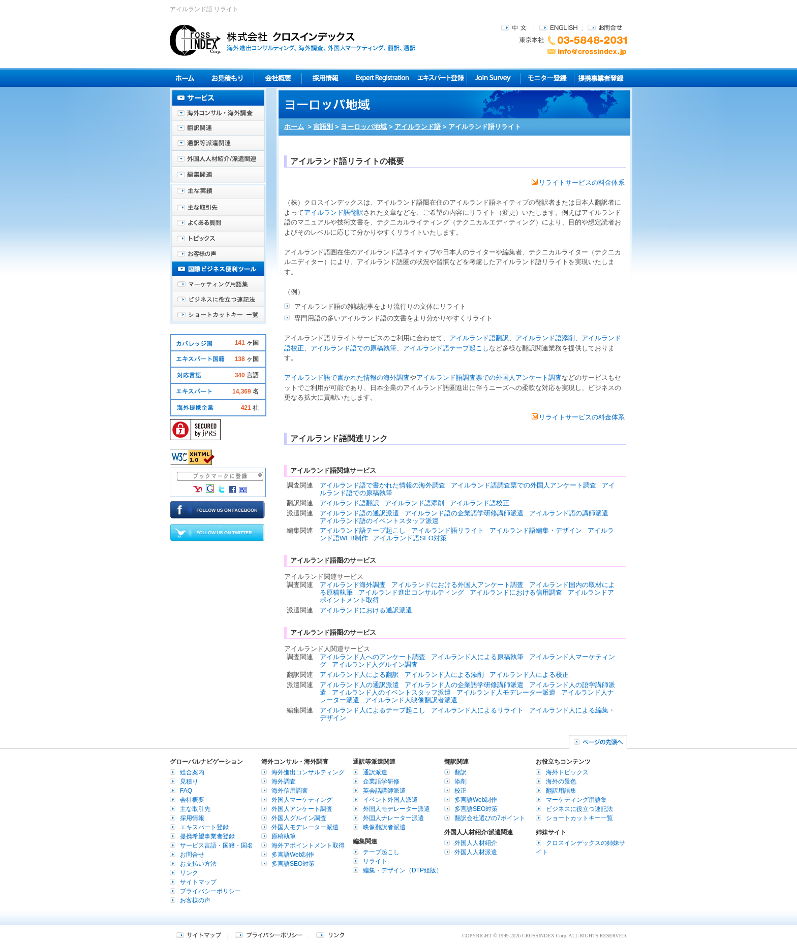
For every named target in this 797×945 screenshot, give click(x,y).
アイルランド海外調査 (353, 585)
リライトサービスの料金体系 (578, 182)
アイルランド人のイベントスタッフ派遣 (391, 692)
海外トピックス (218, 238)
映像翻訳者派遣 (384, 827)
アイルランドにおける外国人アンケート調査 (457, 585)
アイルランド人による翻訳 (359, 674)
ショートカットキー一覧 (218, 314)
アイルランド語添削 (545, 338)
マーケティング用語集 (218, 284)
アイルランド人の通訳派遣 (359, 685)
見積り (227, 78)
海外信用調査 (289, 790)
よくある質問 (218, 223)
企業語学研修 (381, 781)
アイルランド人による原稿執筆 (477, 657)
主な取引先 (218, 208)
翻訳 (460, 772)
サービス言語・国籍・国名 (216, 845)
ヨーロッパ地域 (364, 127)
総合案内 (192, 772)
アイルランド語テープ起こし (446, 348)
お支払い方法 (198, 863)
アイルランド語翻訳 (333, 212)
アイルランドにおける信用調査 (516, 592)
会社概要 (278, 78)
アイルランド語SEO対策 (409, 538)
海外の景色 (561, 781)
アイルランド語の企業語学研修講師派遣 (464, 513)
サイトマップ (198, 882)
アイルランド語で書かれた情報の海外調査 (347, 377)
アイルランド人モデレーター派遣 (506, 692)
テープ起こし (381, 852)
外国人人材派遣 (475, 852)
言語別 (323, 127)
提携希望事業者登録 (207, 836)
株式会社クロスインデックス (293, 40)
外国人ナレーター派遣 (393, 818)
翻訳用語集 (561, 790)
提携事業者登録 (600, 78)
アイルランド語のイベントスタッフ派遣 (379, 521)
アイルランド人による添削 (444, 674)
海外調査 (283, 781)
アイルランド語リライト (447, 530)
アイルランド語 (417, 127)
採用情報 (326, 78)
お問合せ (605, 27)
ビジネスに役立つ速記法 (218, 299)
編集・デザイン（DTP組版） (402, 870)
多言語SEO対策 (293, 863)
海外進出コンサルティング (308, 772)
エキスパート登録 (440, 78)
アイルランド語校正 (479, 503)
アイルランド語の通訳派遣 (359, 513)
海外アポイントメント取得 (308, 845)
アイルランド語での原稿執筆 (353, 348)
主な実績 (218, 193)
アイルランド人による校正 (529, 674)
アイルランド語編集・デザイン (535, 530)
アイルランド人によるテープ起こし (372, 710)
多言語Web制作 (292, 854)
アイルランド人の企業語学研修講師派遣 (464, 685)
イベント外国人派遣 (390, 799)
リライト (375, 861)
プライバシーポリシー (210, 891)
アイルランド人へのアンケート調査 (372, 657)
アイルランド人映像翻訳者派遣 (411, 700)
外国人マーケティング (301, 799)
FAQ (186, 790)
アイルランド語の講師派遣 (568, 513)
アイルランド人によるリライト (477, 710)
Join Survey (493, 78)
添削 (460, 781)
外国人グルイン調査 (298, 818)
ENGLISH (558, 27)
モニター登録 (547, 78)
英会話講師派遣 (384, 790)
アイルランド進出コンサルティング (411, 592)
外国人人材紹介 (475, 842)
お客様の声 (218, 254)
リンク (189, 872)
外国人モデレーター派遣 (305, 827)
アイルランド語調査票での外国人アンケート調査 (489, 377)
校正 (460, 790)
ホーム (294, 127)
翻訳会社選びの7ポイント (489, 818)
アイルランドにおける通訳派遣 (366, 610)
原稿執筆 (283, 836)
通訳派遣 (375, 772)
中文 (515, 27)
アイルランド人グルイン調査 (375, 664)
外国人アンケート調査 (301, 808)
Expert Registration (382, 78)
